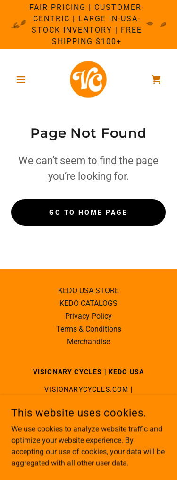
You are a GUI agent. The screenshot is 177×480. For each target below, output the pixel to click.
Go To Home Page (88, 212)
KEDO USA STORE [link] (88, 290)
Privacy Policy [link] (88, 316)
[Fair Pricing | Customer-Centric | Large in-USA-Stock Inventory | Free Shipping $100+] (88, 24)
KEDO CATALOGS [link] (88, 303)
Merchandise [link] (88, 341)
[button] (22, 79)
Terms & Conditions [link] (88, 328)
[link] (88, 79)
